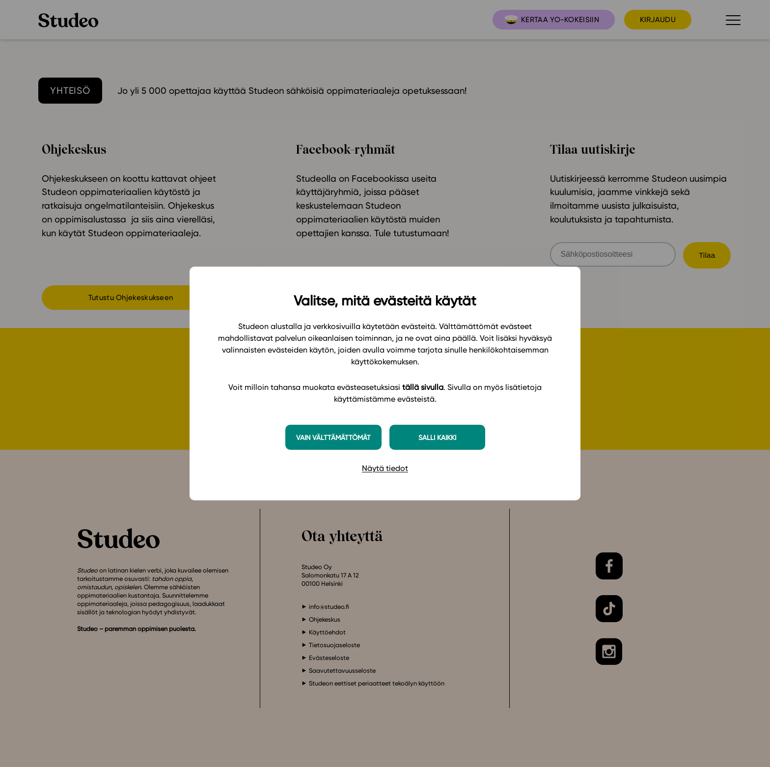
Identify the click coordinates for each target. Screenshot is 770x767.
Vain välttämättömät (333, 437)
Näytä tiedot (385, 468)
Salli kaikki (437, 437)
